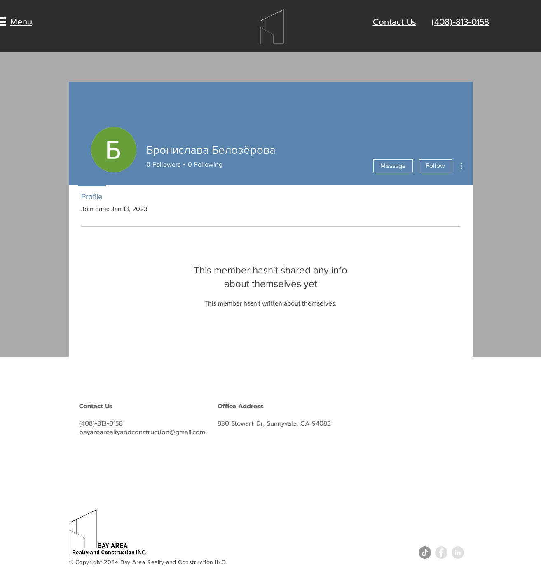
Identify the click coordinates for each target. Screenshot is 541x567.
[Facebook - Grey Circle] (441, 552)
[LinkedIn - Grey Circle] (458, 552)
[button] (21, 21)
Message (393, 165)
